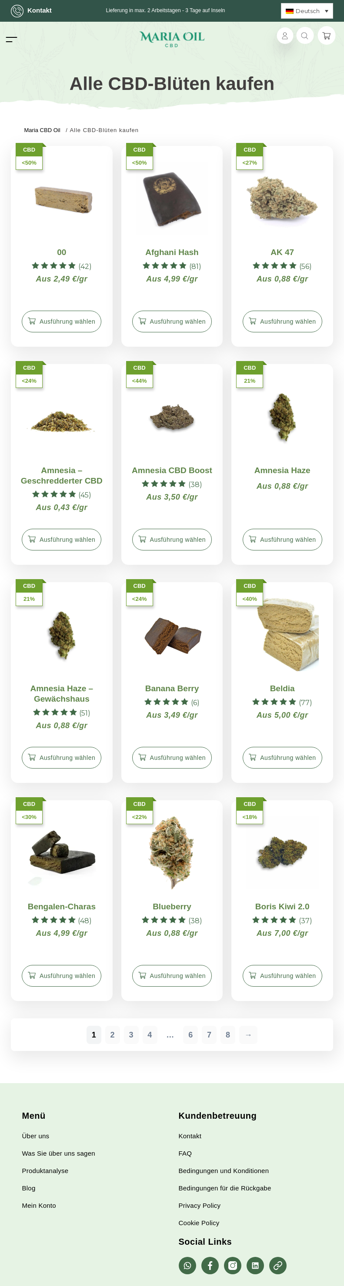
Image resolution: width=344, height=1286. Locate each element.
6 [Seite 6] (190, 1035)
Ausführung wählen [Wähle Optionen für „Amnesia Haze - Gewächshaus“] (67, 757)
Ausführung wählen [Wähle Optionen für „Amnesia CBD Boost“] (178, 539)
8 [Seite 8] (228, 1035)
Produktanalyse (45, 1170)
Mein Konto (39, 1205)
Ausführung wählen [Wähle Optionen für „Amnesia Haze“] (288, 539)
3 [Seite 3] (131, 1035)
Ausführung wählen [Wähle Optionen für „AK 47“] (288, 321)
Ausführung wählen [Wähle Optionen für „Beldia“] (288, 757)
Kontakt (31, 11)
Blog (29, 1188)
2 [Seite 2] (112, 1035)
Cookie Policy (199, 1222)
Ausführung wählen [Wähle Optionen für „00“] (67, 321)
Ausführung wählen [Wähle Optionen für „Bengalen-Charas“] (67, 975)
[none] (307, 11)
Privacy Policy (200, 1205)
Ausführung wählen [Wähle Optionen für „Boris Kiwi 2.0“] (288, 975)
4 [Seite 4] (149, 1035)
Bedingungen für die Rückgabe (225, 1188)
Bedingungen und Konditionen (224, 1170)
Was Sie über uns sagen (58, 1153)
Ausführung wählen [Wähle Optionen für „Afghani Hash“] (178, 321)
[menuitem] (307, 11)
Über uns (36, 1136)
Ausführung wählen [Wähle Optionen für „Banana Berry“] (178, 757)
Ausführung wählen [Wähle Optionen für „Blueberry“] (178, 975)
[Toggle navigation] (11, 39)
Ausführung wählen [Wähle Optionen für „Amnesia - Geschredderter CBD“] (67, 539)
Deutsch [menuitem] (308, 10)
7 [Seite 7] (209, 1035)
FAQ (185, 1153)
